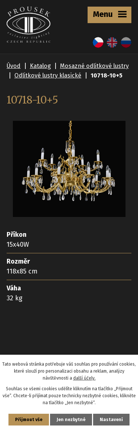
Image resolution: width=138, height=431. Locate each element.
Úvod (14, 65)
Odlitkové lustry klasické (47, 75)
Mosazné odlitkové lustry (94, 65)
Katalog (40, 65)
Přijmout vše (28, 419)
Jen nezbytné (71, 419)
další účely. (84, 378)
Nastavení (111, 419)
